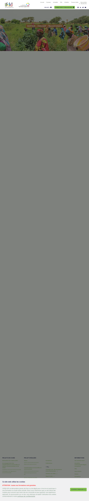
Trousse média (74, 2)
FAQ (61, 2)
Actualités (55, 2)
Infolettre (66, 2)
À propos (48, 2)
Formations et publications (64, 7)
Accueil (42, 2)
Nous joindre (84, 2)
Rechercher (83, 3)
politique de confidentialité (26, 496)
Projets (48, 7)
